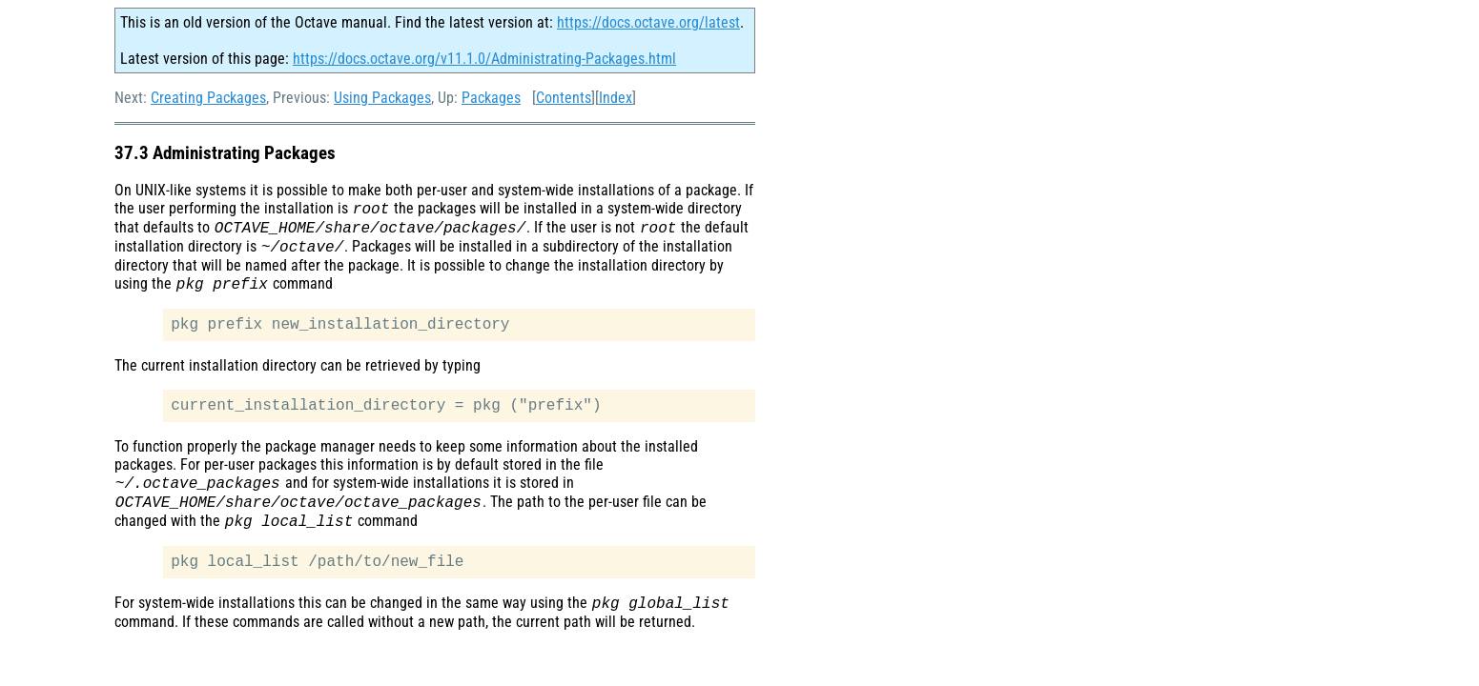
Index (615, 98)
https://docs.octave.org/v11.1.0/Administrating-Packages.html (484, 59)
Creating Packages (208, 98)
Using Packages (382, 98)
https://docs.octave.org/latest (648, 22)
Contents (563, 98)
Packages (491, 98)
